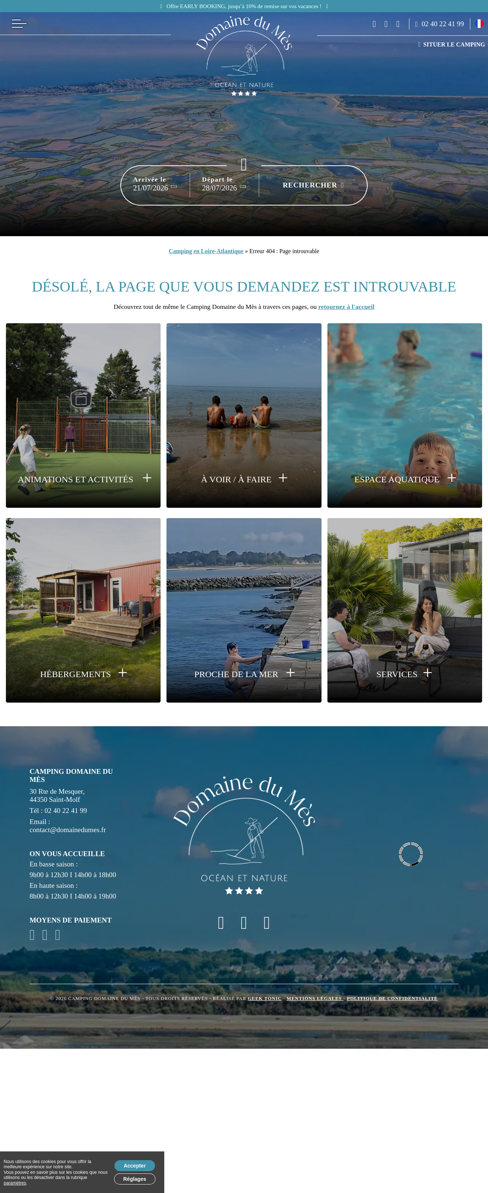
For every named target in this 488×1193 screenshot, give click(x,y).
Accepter (135, 1166)
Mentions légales (315, 998)
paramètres (15, 1183)
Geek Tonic (265, 998)
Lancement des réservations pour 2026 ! (283, 6)
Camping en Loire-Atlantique (206, 251)
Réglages (134, 1179)
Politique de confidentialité (392, 998)
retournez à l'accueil (346, 306)
